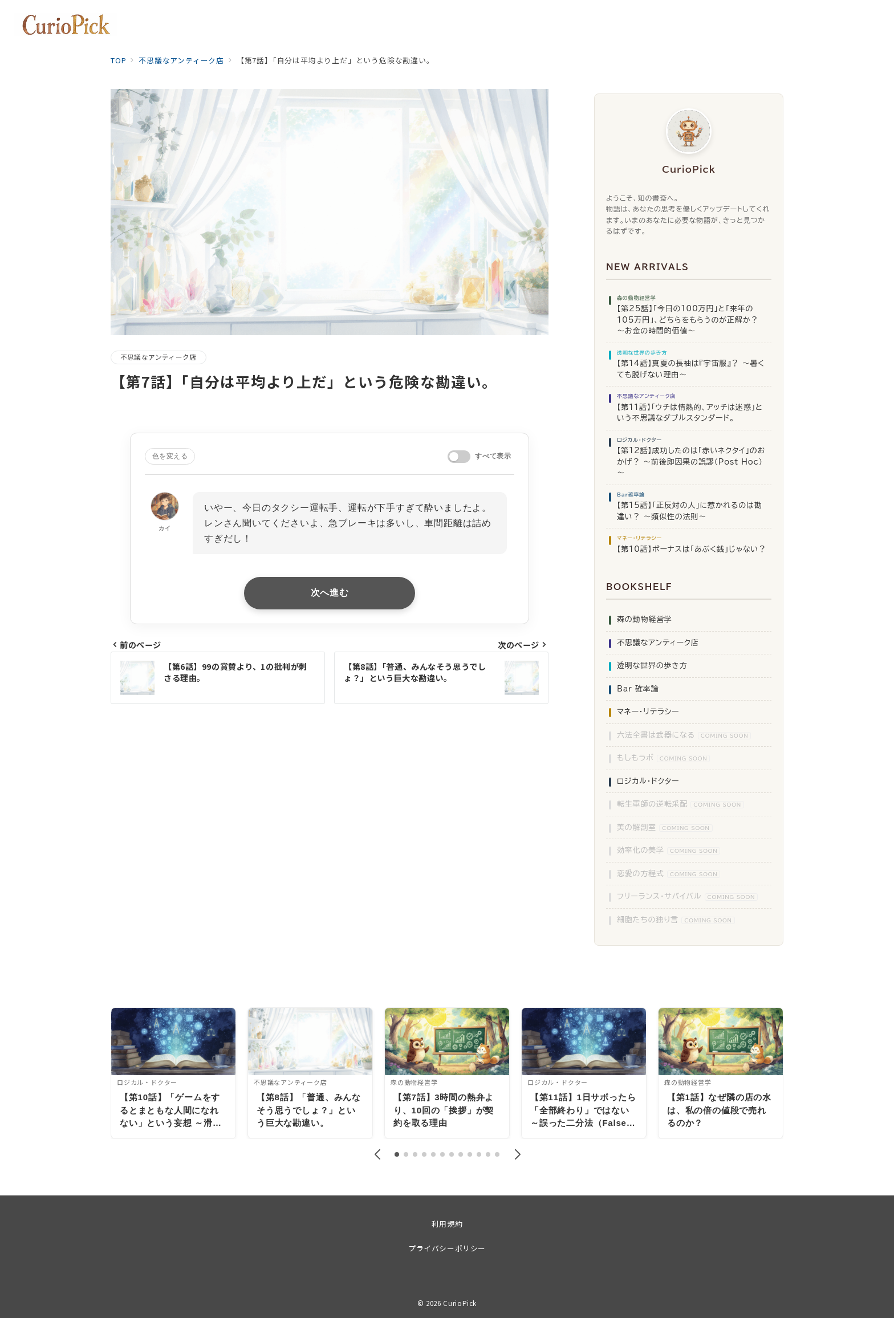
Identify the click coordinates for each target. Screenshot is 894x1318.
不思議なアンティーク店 (158, 356)
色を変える (170, 456)
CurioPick (460, 1303)
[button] (377, 1154)
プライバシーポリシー (446, 1248)
